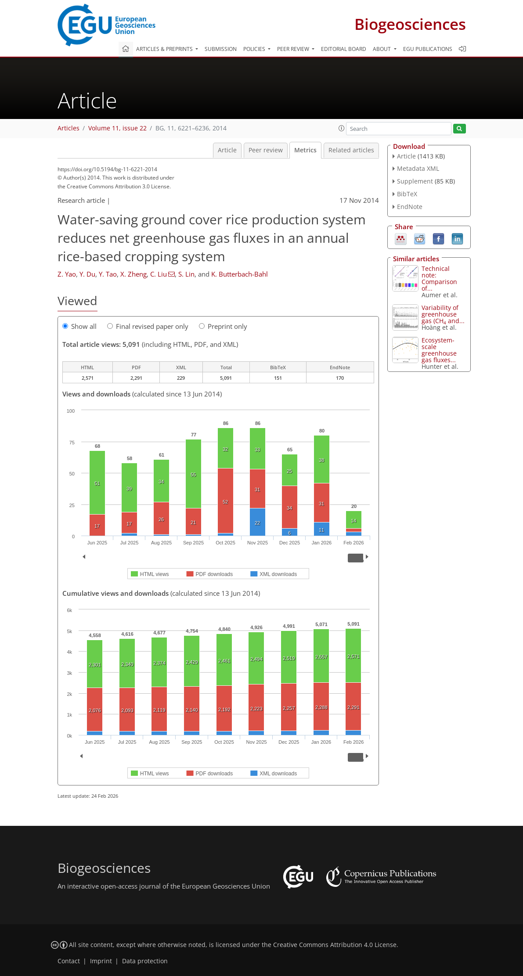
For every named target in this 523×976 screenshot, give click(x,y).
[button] (342, 128)
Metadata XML (418, 168)
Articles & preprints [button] (165, 49)
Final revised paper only (147, 326)
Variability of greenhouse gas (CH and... (443, 314)
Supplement (415, 181)
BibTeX (407, 194)
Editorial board (343, 49)
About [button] (382, 49)
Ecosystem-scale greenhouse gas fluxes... (439, 350)
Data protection (145, 961)
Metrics (305, 150)
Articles (68, 128)
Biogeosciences (410, 24)
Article (227, 150)
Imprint (101, 961)
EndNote (409, 206)
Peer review (266, 150)
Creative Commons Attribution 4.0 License (335, 945)
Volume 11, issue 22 (117, 128)
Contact (69, 961)
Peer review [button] (293, 49)
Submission (221, 49)
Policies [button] (255, 49)
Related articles (351, 150)
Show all (79, 326)
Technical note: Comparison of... (439, 278)
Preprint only (223, 326)
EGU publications (427, 49)
